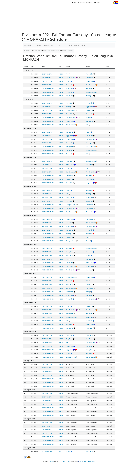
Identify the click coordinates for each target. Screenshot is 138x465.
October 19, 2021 (29, 70)
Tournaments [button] (48, 45)
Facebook (107, 2)
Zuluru (52, 461)
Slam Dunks (89, 78)
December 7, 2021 (30, 273)
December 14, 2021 (30, 303)
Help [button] (64, 45)
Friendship (69, 92)
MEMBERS (73, 7)
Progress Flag (115, 2)
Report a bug (66, 461)
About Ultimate (99, 7)
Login (74, 2)
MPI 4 (61, 78)
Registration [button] (28, 45)
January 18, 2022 (29, 419)
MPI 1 (61, 88)
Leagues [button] (38, 45)
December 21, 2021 (30, 332)
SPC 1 (61, 451)
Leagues (89, 2)
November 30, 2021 (30, 244)
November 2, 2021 (30, 128)
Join (78, 2)
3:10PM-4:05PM (47, 451)
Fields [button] (58, 45)
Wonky (68, 81)
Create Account (74, 45)
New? (64, 7)
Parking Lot (89, 96)
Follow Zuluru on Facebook (87, 461)
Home (57, 7)
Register (82, 2)
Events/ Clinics (85, 7)
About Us (112, 7)
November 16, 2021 (30, 186)
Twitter (104, 2)
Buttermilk (69, 85)
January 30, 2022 (29, 448)
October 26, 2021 (29, 99)
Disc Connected (91, 85)
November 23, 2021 (30, 215)
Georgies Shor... (91, 92)
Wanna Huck (90, 81)
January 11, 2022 (29, 390)
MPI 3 (61, 74)
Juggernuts (69, 88)
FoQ (67, 74)
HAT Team (89, 88)
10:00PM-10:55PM (47, 88)
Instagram (111, 2)
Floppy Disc (89, 74)
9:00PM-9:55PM (47, 81)
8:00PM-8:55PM (47, 74)
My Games (97, 2)
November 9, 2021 (30, 157)
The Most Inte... (71, 78)
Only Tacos (69, 96)
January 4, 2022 (29, 361)
